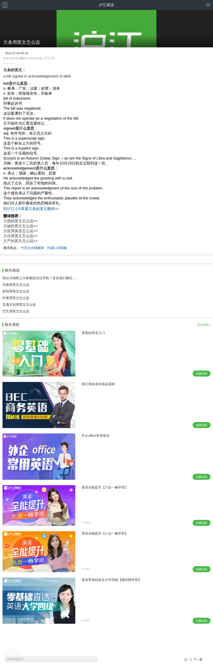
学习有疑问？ (15, 659)
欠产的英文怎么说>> (20, 241)
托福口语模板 (57, 248)
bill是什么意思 (15, 83)
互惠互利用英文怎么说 (19, 304)
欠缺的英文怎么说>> (20, 226)
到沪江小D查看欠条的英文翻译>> (31, 209)
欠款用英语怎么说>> (20, 231)
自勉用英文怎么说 (15, 284)
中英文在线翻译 (32, 248)
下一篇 (198, 659)
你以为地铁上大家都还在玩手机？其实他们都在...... (40, 278)
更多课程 (203, 324)
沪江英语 (106, 5)
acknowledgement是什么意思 (28, 168)
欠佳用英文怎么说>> (20, 236)
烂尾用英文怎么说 (15, 298)
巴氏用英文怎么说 (15, 311)
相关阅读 (12, 270)
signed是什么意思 (18, 128)
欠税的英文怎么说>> (20, 221)
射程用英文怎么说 (15, 291)
